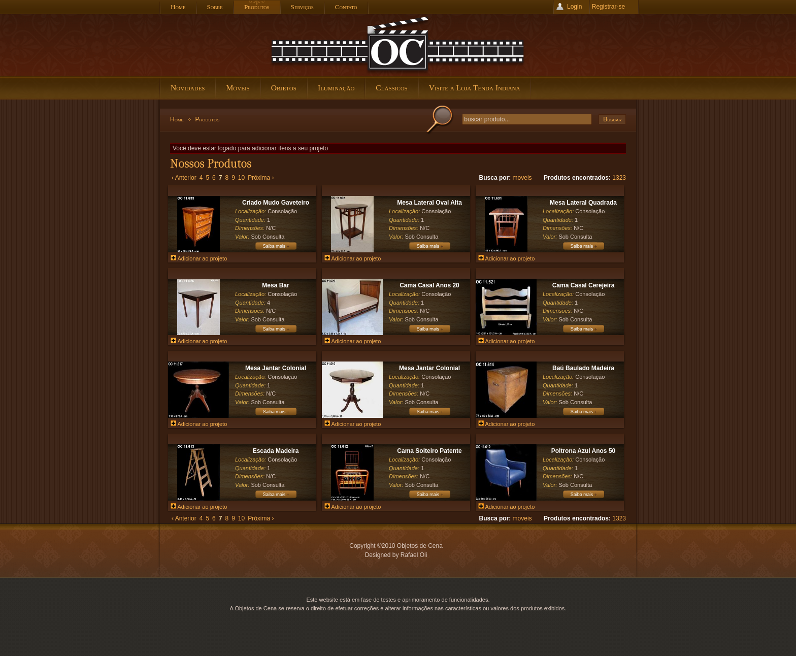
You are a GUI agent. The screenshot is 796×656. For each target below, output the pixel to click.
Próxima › (261, 177)
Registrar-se (608, 6)
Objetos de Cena (398, 45)
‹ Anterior (184, 177)
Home (177, 119)
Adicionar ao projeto (199, 258)
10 (241, 177)
